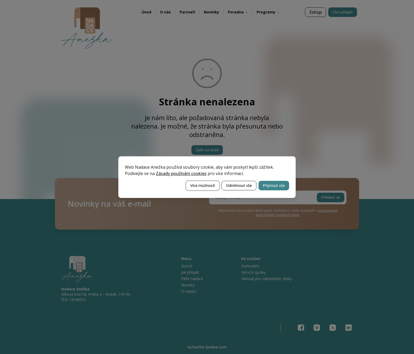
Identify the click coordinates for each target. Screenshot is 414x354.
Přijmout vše (274, 185)
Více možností (202, 185)
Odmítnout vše (239, 185)
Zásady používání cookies (181, 173)
